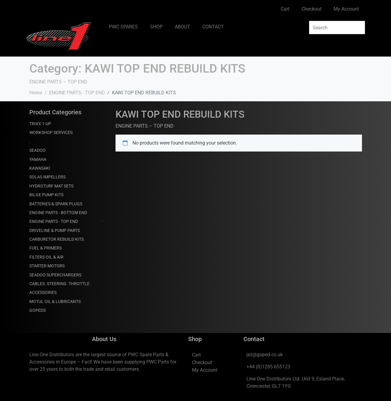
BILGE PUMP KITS (46, 194)
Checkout (311, 9)
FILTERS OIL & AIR (46, 257)
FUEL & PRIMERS (45, 248)
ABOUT (182, 27)
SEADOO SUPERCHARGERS (55, 274)
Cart (285, 9)
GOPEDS (37, 310)
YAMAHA (37, 159)
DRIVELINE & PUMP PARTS (54, 230)
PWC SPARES (123, 27)
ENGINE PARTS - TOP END (53, 221)
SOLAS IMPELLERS (47, 176)
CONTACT (213, 27)
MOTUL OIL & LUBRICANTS (55, 301)
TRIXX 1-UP (40, 123)
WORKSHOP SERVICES (51, 132)
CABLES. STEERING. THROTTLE (59, 283)
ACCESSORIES (43, 292)
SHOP (156, 27)
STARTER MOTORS (47, 265)
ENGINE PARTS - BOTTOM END (58, 212)
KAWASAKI (39, 168)
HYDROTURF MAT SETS (51, 186)
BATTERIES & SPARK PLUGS (55, 203)
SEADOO (37, 150)
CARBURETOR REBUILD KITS (56, 239)
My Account (346, 9)
